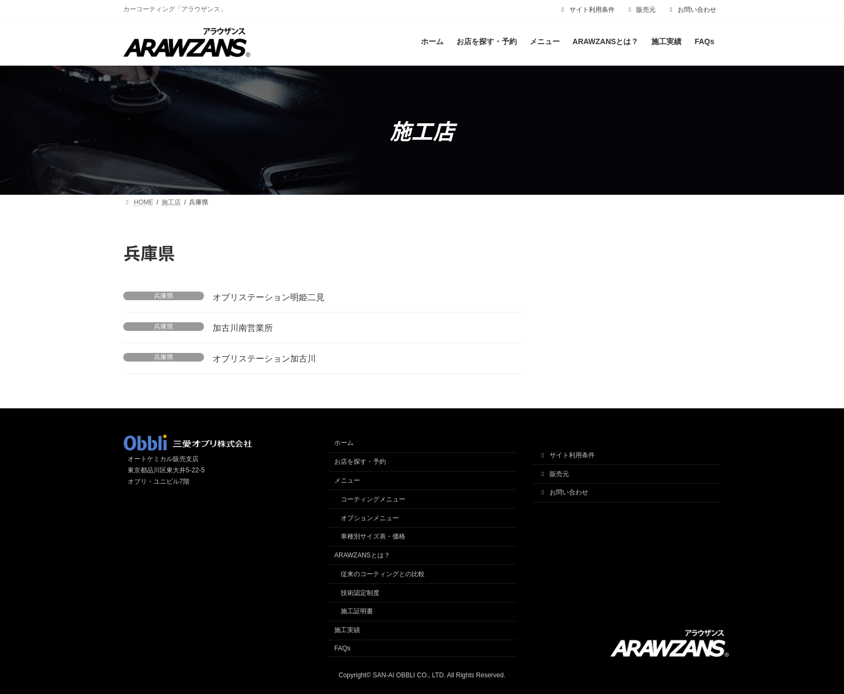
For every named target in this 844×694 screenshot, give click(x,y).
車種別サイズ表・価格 (373, 536)
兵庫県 (163, 296)
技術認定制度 (360, 593)
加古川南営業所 (243, 327)
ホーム (344, 443)
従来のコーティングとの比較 (383, 574)
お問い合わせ (691, 9)
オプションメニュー (370, 518)
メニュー (347, 480)
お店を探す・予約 (360, 461)
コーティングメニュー (373, 499)
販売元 (641, 9)
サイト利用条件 (587, 9)
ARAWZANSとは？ (362, 555)
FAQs (342, 648)
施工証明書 (357, 611)
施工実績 (347, 630)
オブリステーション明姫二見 (269, 297)
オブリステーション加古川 (264, 358)
